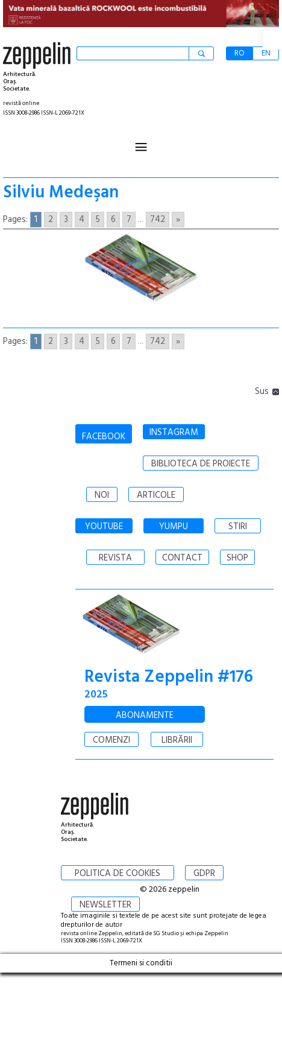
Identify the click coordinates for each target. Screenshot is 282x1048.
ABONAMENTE (145, 715)
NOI (102, 495)
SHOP (237, 558)
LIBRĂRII (176, 740)
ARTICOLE (156, 495)
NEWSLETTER (105, 905)
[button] (272, 39)
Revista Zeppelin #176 (168, 677)
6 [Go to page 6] (113, 219)
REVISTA (115, 558)
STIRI (237, 526)
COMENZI (111, 740)
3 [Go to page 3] (66, 219)
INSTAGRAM (173, 432)
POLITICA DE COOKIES (117, 873)
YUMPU (173, 526)
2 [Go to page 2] (50, 219)
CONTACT (182, 558)
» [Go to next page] (178, 219)
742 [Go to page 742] (157, 219)
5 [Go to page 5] (97, 219)
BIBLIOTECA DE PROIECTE (200, 464)
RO (239, 53)
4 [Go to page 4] (81, 219)
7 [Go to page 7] (129, 219)
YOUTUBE (104, 526)
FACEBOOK (103, 437)
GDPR (204, 873)
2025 (96, 694)
